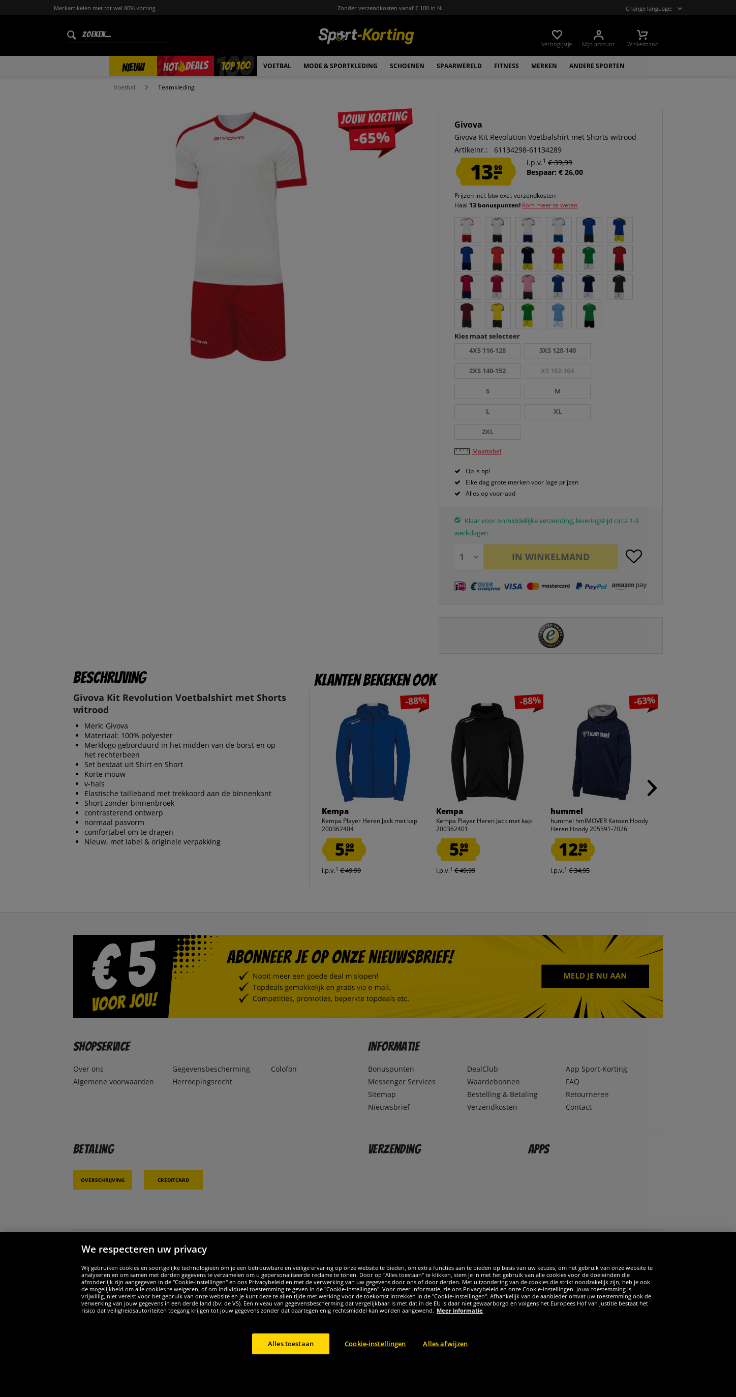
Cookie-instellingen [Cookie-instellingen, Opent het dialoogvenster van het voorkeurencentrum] (375, 1354)
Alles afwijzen (445, 1354)
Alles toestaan (291, 1354)
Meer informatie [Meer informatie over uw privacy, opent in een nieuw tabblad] (460, 1321)
